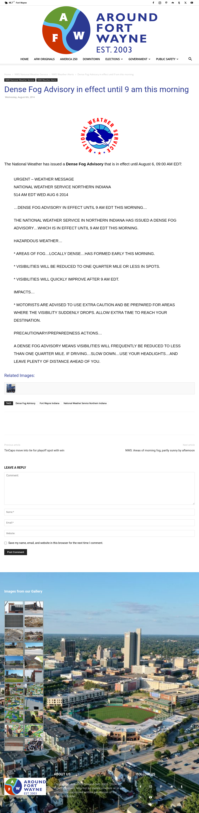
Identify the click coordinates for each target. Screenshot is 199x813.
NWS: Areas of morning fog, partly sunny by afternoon (160, 450)
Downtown (91, 59)
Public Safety (167, 59)
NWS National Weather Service (31, 74)
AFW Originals (44, 59)
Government (139, 59)
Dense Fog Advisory (25, 403)
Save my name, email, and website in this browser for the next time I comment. (55, 542)
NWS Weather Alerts (63, 74)
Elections (114, 59)
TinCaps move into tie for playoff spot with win (34, 450)
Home (24, 59)
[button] (190, 59)
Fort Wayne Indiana (49, 403)
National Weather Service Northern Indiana (85, 403)
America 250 (68, 59)
